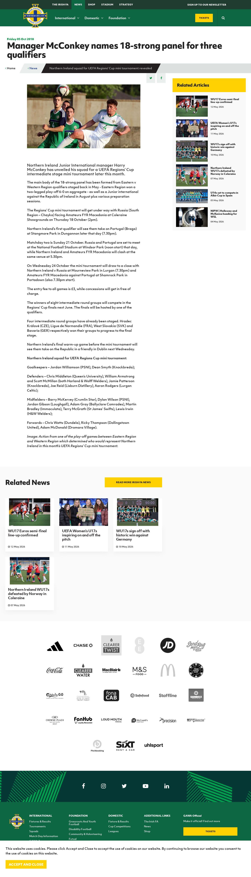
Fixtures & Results (40, 821)
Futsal (73, 839)
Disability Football (80, 829)
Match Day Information (43, 836)
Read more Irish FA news (133, 482)
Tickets (210, 831)
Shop (91, 4)
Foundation (119, 18)
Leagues (113, 831)
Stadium (107, 4)
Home (10, 68)
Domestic (94, 18)
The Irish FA (60, 4)
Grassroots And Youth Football (82, 823)
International (67, 18)
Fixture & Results (118, 821)
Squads (33, 831)
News (78, 4)
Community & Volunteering (85, 834)
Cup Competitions (119, 826)
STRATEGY (126, 4)
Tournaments (37, 826)
